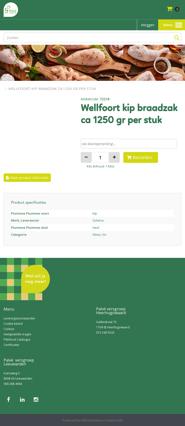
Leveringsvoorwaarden (19, 318)
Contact (9, 329)
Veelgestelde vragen (17, 334)
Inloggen (147, 25)
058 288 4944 (13, 384)
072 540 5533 (105, 333)
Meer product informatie (29, 177)
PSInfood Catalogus (17, 339)
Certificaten (11, 345)
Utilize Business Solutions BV (102, 420)
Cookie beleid (13, 324)
